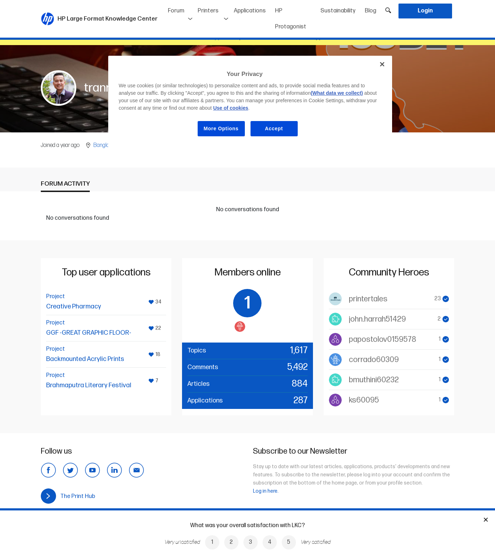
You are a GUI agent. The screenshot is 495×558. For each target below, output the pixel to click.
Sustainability (338, 10)
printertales (368, 299)
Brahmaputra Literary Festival (88, 385)
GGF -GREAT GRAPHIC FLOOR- (88, 333)
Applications (250, 10)
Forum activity (65, 183)
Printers (208, 10)
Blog (370, 10)
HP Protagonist (290, 18)
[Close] (382, 64)
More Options (221, 128)
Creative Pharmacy (73, 306)
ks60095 (364, 400)
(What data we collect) (337, 93)
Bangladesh (106, 145)
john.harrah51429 (377, 319)
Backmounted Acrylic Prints (85, 359)
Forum (176, 10)
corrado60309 (374, 360)
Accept (274, 128)
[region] (250, 102)
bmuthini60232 (374, 380)
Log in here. (266, 491)
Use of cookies (230, 108)
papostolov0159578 (382, 339)
